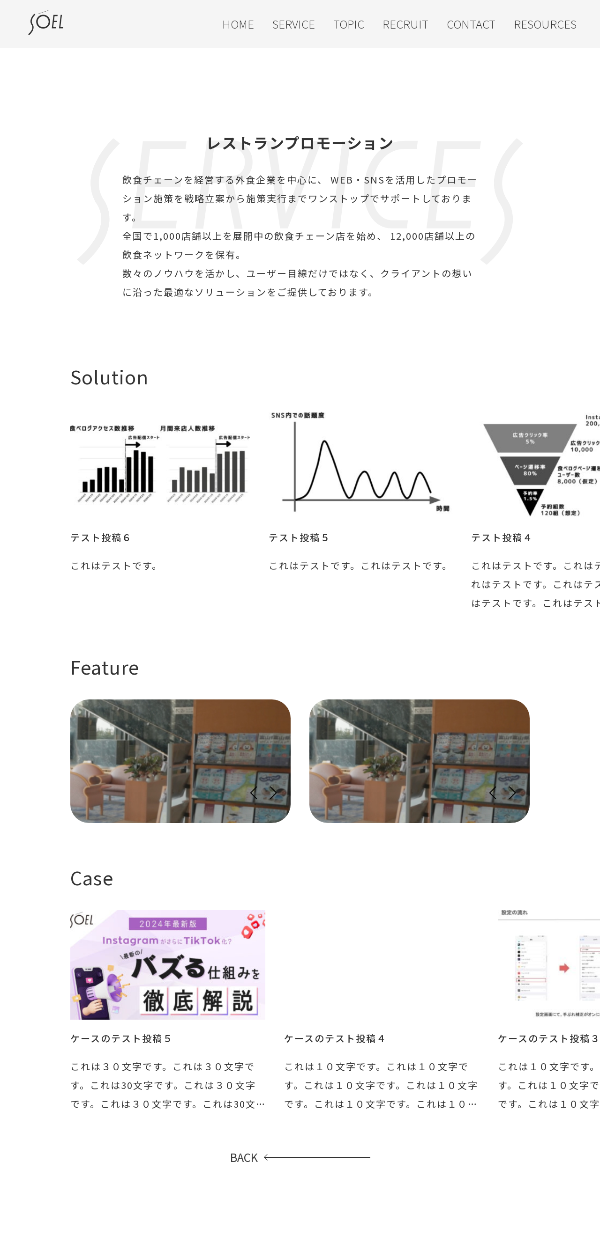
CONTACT (471, 23)
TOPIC (348, 23)
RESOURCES (545, 23)
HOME (238, 23)
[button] (253, 793)
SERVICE (293, 23)
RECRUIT (405, 23)
